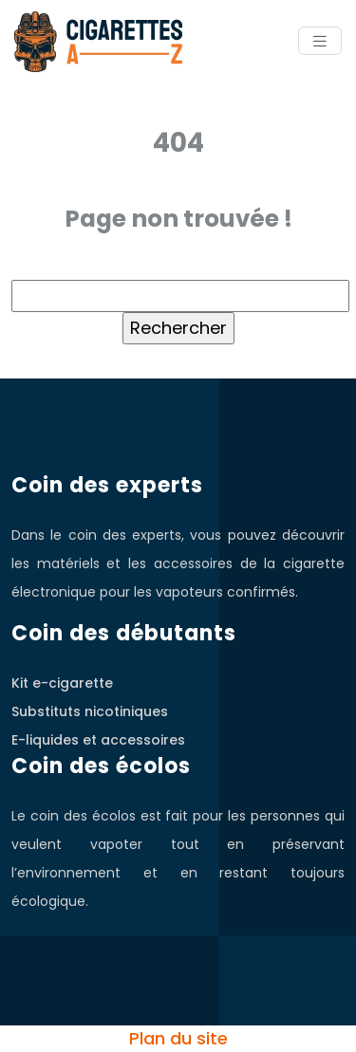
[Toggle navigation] (320, 41)
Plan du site (178, 1038)
